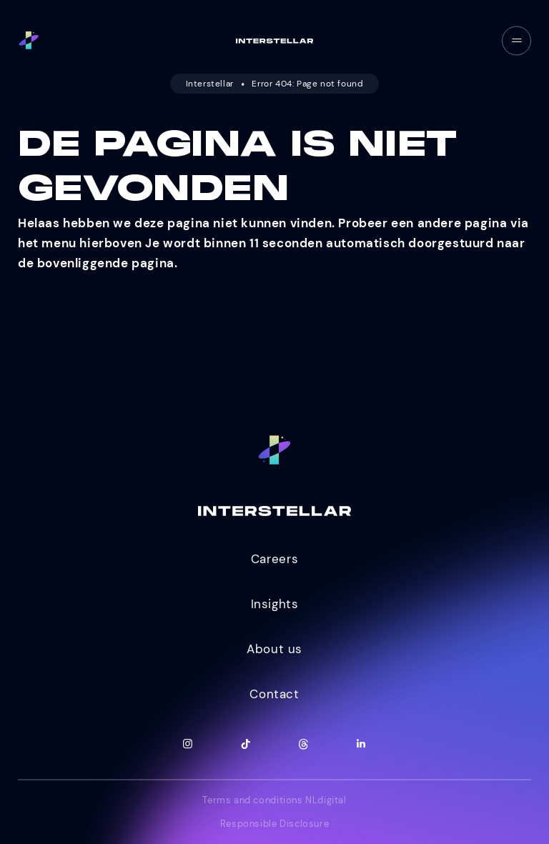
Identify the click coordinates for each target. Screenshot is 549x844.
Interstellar (210, 83)
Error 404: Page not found (307, 83)
